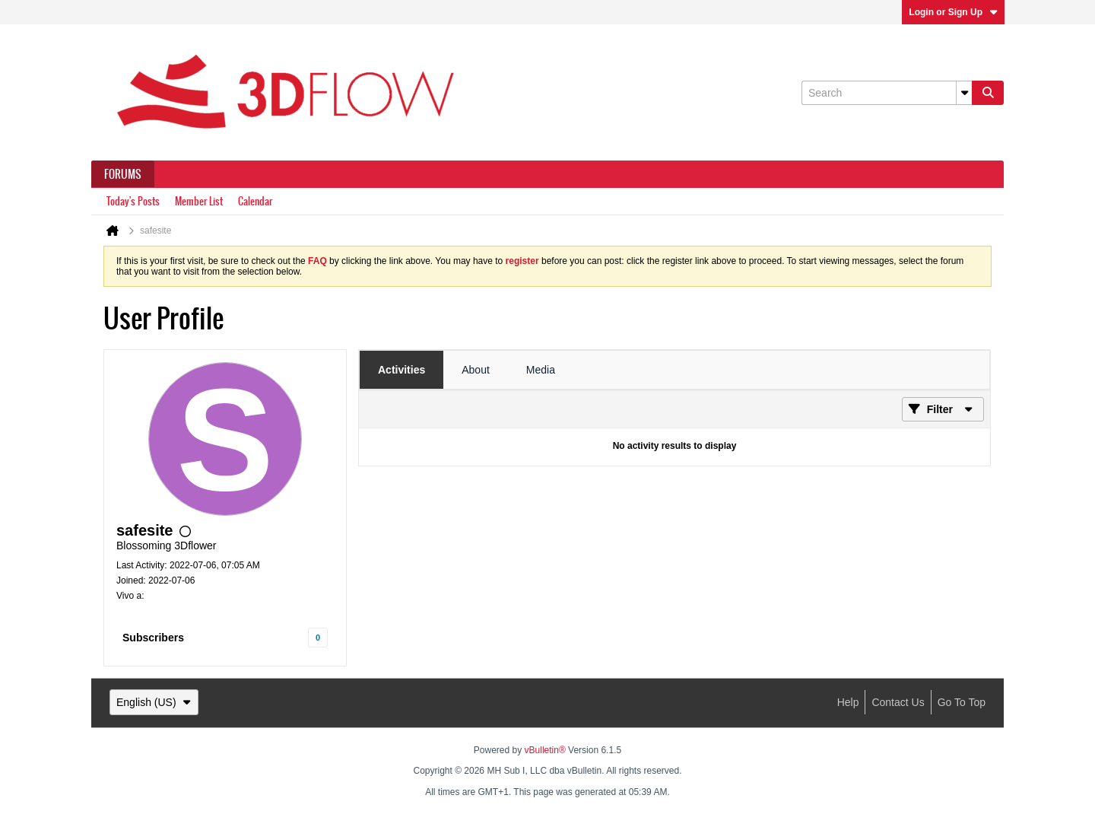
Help (848, 702)
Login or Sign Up (953, 12)
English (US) (154, 702)
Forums (122, 174)
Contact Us (897, 702)
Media (540, 370)
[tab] (401, 370)
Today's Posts (133, 201)
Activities (401, 370)
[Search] (886, 93)
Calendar (255, 201)
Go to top (962, 702)
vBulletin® (545, 750)
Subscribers (153, 637)
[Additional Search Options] (964, 93)
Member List (199, 201)
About (476, 370)
